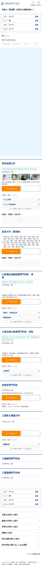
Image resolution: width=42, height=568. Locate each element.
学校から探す (32, 562)
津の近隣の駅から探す (11, 539)
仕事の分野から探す (10, 515)
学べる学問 (16, 43)
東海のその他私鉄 (7, 564)
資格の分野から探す (10, 521)
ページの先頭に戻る (34, 554)
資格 (26, 43)
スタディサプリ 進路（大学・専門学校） (14, 562)
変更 (36, 16)
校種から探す (7, 533)
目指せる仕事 (6, 43)
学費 (35, 43)
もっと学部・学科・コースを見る (20, 209)
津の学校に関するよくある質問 (14, 545)
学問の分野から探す (10, 527)
